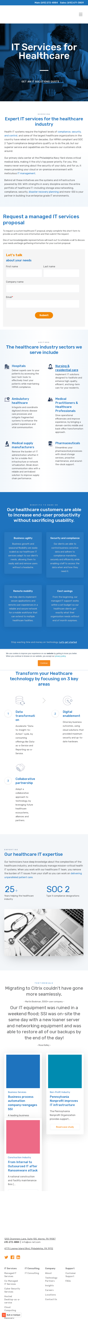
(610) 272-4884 (48, 2)
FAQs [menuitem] (68, 1260)
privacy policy (60, 656)
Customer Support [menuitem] (70, 1254)
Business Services (17, 1075)
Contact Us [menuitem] (51, 1278)
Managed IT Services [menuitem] (10, 1254)
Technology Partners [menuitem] (51, 1258)
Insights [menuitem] (49, 1264)
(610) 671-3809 (75, 2)
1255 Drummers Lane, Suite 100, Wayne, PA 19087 (30, 1217)
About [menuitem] (48, 1252)
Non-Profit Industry (60, 1075)
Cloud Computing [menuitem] (10, 1288)
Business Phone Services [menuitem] (9, 1308)
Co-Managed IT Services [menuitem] (11, 1261)
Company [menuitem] (50, 1247)
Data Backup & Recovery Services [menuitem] (12, 1297)
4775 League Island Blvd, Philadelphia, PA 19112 (28, 1227)
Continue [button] (44, 663)
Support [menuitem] (70, 1247)
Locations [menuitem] (50, 1273)
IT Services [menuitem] (10, 1247)
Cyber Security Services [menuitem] (12, 1269)
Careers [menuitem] (49, 1269)
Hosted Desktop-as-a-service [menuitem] (12, 1278)
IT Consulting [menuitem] (32, 1247)
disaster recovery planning (44, 191)
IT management (26, 173)
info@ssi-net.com (31, 1221)
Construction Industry (19, 1140)
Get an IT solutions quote (40, 81)
